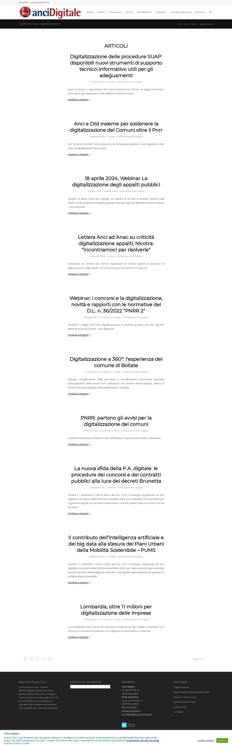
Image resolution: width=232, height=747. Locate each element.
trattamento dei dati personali (142, 740)
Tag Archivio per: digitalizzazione (39, 23)
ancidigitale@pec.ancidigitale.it (137, 714)
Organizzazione (181, 687)
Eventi (108, 191)
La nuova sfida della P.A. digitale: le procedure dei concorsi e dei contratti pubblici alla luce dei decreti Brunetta (116, 474)
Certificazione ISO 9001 (185, 701)
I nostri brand (180, 706)
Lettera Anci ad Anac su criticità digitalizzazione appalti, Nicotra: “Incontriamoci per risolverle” (116, 243)
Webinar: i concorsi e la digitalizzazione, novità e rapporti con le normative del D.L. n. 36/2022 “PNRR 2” (116, 304)
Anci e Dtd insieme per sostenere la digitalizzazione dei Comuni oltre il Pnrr (116, 127)
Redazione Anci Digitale (133, 191)
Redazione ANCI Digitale (131, 82)
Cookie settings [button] (205, 740)
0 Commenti (105, 317)
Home (186, 24)
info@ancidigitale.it (131, 710)
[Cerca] (210, 12)
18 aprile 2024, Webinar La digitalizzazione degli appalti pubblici (116, 181)
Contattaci (178, 711)
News (112, 82)
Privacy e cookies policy (185, 697)
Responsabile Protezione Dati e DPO (191, 692)
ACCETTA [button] (222, 740)
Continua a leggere (80, 99)
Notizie (194, 24)
